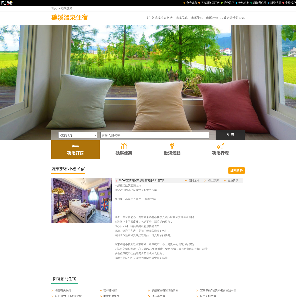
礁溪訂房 (66, 8)
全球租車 (242, 3)
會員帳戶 (288, 3)
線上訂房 (213, 126)
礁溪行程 (171, 288)
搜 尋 (230, 81)
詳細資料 (236, 117)
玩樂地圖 (274, 3)
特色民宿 (227, 3)
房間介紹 (194, 126)
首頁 (54, 8)
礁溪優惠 (139, 288)
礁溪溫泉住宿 (69, 18)
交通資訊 (233, 126)
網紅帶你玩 (257, 3)
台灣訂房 (190, 3)
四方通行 (150, 296)
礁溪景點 (155, 288)
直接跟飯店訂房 (208, 3)
